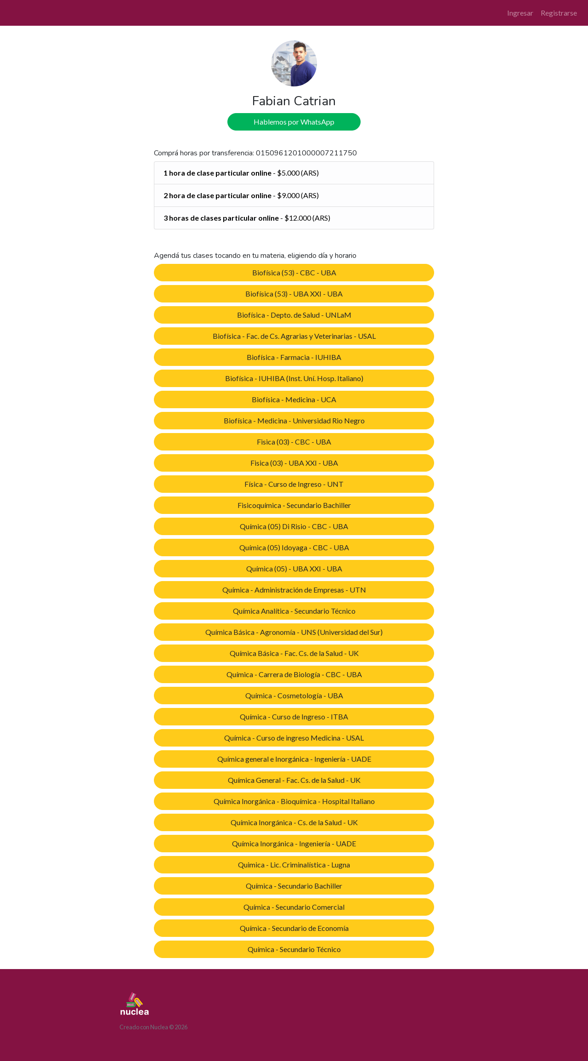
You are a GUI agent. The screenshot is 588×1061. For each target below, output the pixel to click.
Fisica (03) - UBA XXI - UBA (294, 462)
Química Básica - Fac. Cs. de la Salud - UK (294, 653)
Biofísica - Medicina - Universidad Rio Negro (294, 420)
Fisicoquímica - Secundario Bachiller (294, 505)
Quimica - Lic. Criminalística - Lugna (294, 864)
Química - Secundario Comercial (294, 906)
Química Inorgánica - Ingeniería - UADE (294, 843)
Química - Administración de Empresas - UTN (294, 589)
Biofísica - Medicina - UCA (294, 399)
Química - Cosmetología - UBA (294, 695)
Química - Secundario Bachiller (294, 885)
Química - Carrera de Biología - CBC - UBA (294, 674)
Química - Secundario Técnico (294, 949)
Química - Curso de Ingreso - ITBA (294, 716)
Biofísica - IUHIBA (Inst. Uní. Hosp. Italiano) (294, 378)
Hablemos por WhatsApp (294, 121)
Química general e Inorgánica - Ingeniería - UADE (294, 758)
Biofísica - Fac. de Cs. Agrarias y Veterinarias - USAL (294, 335)
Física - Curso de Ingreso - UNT (294, 483)
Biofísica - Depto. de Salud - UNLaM (294, 314)
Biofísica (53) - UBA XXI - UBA (294, 293)
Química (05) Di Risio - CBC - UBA (294, 526)
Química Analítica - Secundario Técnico (294, 610)
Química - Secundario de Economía (294, 928)
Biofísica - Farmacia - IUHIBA (294, 357)
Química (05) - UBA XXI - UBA (294, 568)
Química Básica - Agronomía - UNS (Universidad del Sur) (294, 631)
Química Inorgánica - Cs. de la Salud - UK (294, 822)
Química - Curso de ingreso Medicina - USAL (294, 737)
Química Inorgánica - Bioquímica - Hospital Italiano (294, 801)
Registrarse (559, 12)
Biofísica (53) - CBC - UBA (294, 272)
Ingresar (520, 12)
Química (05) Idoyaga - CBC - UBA (294, 547)
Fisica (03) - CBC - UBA (294, 441)
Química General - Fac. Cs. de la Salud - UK (294, 780)
